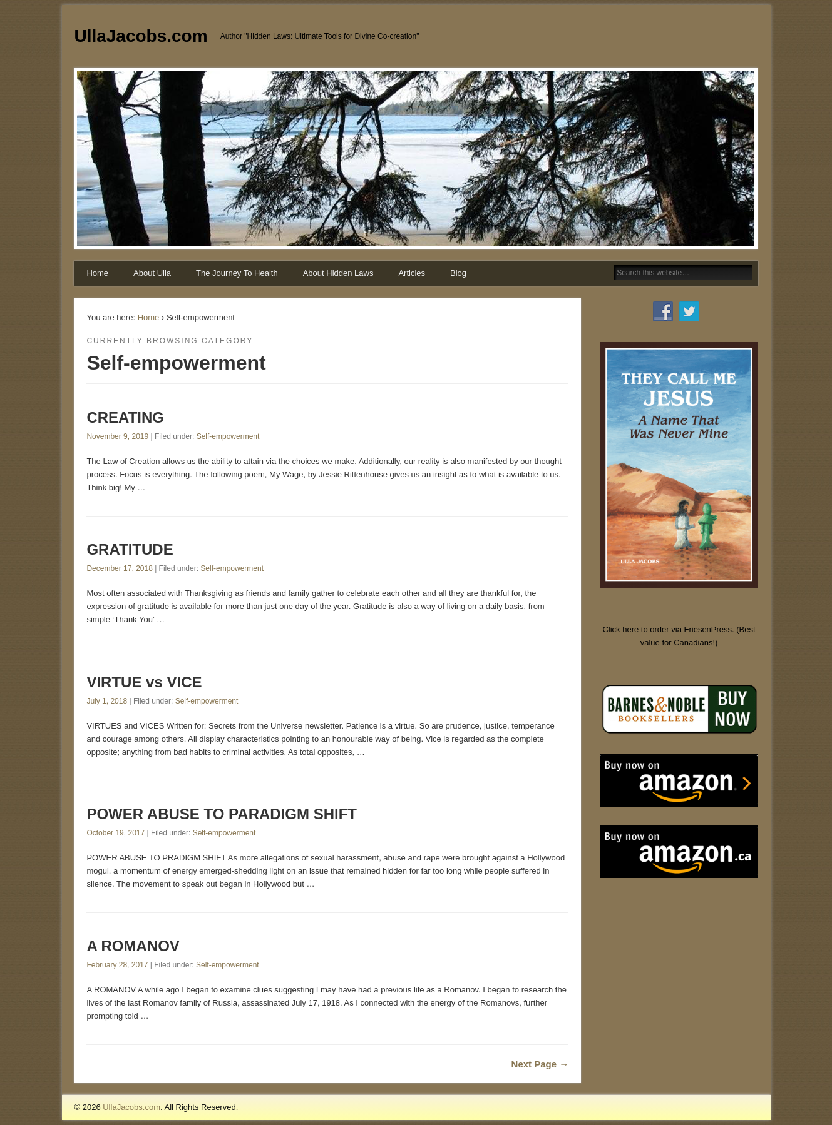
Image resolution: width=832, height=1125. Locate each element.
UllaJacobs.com (140, 36)
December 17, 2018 (119, 568)
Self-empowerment (228, 436)
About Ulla (152, 273)
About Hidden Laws (338, 273)
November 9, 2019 (117, 436)
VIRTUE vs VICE (144, 681)
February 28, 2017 (117, 965)
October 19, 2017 (115, 833)
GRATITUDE (129, 549)
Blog (458, 273)
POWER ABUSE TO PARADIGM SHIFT (221, 813)
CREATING (125, 417)
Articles (411, 273)
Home (97, 273)
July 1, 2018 (106, 701)
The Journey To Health (237, 273)
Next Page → (540, 1064)
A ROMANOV (132, 945)
